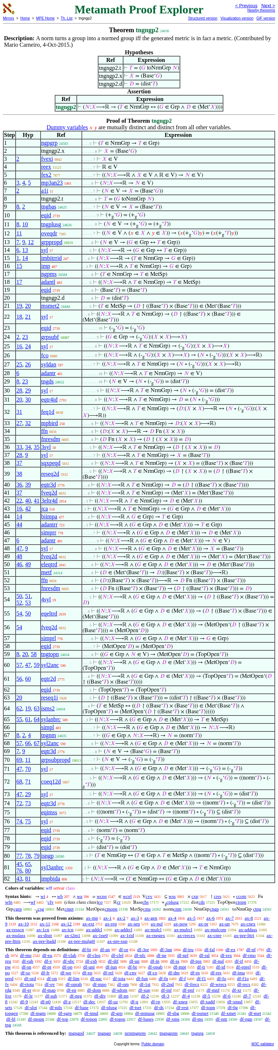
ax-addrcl (123, 929)
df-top (62, 1019)
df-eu (47, 955)
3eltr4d (49, 500)
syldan (48, 364)
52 (19, 603)
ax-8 (249, 918)
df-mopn (36, 1019)
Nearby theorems (261, 10)
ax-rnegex (155, 935)
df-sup (144, 990)
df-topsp (117, 1019)
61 (28, 719)
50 (19, 596)
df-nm (221, 1019)
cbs (146, 902)
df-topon (89, 1019)
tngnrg (197, 1033)
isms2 (48, 708)
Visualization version (236, 18)
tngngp (104, 1033)
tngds (47, 381)
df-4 (186, 996)
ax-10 (23, 924)
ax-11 (45, 924)
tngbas (48, 206)
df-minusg (144, 1013)
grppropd (52, 242)
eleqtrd (49, 564)
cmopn (111, 909)
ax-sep (134, 924)
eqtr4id (49, 399)
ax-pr (203, 924)
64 (36, 719)
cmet (68, 909)
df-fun (142, 978)
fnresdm (50, 439)
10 (25, 224)
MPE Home (45, 18)
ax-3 (135, 918)
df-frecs (192, 984)
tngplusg (51, 224)
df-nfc (140, 955)
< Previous (246, 5)
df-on (52, 978)
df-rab (27, 961)
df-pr (46, 967)
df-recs (243, 984)
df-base (81, 1007)
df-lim (74, 978)
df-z (67, 1001)
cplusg (173, 902)
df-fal (209, 949)
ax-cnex (248, 924)
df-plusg (109, 1007)
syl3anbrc (52, 867)
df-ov (50, 984)
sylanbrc (51, 719)
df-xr (236, 990)
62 (19, 708)
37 (19, 463)
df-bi (86, 949)
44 (19, 524)
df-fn (163, 978)
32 (28, 423)
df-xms (173, 1019)
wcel (127, 896)
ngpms (49, 274)
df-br (132, 967)
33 (19, 447)
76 (19, 871)
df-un (134, 961)
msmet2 (50, 306)
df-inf (166, 990)
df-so (25, 972)
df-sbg (173, 1013)
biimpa (49, 516)
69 (19, 760)
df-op (67, 967)
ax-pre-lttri (244, 935)
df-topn (208, 1007)
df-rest (182, 1007)
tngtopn (50, 654)
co (100, 902)
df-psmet (200, 1013)
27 (19, 423)
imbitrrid (51, 258)
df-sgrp (65, 1013)
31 (19, 412)
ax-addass (248, 929)
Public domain (153, 1044)
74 (19, 821)
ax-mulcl (153, 929)
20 (28, 306)
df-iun (111, 967)
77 (19, 856)
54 (19, 613)
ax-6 (210, 918)
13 (25, 250)
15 (19, 266)
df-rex (226, 955)
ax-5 (191, 918)
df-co (152, 972)
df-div (100, 996)
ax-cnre (214, 935)
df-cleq (94, 955)
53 (28, 603)
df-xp (87, 972)
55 (19, 719)
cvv (149, 896)
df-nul (218, 961)
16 (19, 346)
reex (46, 167)
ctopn (241, 902)
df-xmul (235, 1001)
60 (28, 679)
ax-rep (111, 924)
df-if (239, 961)
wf (32, 902)
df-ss (174, 961)
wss (172, 896)
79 (36, 856)
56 (19, 679)
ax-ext (88, 924)
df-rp (155, 1001)
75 (28, 821)
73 (28, 803)
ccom (241, 896)
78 (28, 856)
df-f (182, 978)
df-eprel (243, 967)
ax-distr (45, 935)
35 (36, 447)
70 (28, 769)
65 (28, 864)
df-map (49, 990)
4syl (46, 599)
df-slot (31, 1007)
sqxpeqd (50, 463)
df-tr (201, 967)
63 (36, 708)
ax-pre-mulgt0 (81, 941)
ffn (44, 431)
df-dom (94, 990)
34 (28, 447)
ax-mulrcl (183, 929)
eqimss (49, 812)
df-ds (159, 1007)
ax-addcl (94, 929)
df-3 (165, 996)
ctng (257, 909)
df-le (28, 996)
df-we (65, 972)
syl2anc (50, 665)
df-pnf (188, 990)
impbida (50, 878)
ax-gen (150, 918)
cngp (214, 909)
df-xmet (228, 1013)
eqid (46, 215)
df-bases (145, 1019)
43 (19, 878)
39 (28, 485)
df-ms (197, 1019)
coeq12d (51, 781)
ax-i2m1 (72, 935)
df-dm (174, 972)
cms (147, 909)
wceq (101, 896)
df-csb (91, 961)
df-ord (30, 978)
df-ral (204, 955)
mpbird (49, 423)
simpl (47, 727)
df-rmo (249, 955)
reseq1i (49, 697)
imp (45, 266)
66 (28, 743)
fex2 (46, 175)
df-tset (135, 1007)
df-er (26, 990)
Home (25, 18)
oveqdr (49, 233)
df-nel (183, 955)
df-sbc (69, 961)
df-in (154, 961)
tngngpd (76, 1033)
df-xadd (207, 1001)
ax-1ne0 (100, 935)
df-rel (108, 972)
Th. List (67, 18)
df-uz (113, 1001)
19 (19, 306)
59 (36, 665)
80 (28, 871)
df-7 (247, 996)
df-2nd (167, 984)
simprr (48, 532)
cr (119, 902)
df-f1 (201, 978)
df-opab (155, 967)
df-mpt (179, 967)
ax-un (224, 924)
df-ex (230, 949)
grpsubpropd (56, 760)
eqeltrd (49, 613)
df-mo (25, 955)
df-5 (206, 996)
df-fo (221, 978)
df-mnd (91, 1013)
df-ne (161, 955)
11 (19, 233)
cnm (177, 909)
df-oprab (74, 984)
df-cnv (130, 972)
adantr (48, 373)
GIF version (265, 18)
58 (34, 654)
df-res (216, 972)
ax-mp (92, 918)
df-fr (45, 972)
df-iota (119, 978)
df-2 (145, 996)
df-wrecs (218, 984)
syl (44, 250)
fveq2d (49, 493)
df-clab (69, 955)
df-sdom (119, 990)
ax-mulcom (215, 929)
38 (19, 474)
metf (46, 572)
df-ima (238, 972)
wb (60, 896)
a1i (45, 191)
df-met (254, 1013)
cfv (50, 902)
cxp (194, 896)
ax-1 (108, 918)
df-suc (96, 978)
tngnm (48, 735)
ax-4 (172, 918)
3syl (46, 447)
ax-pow (180, 924)
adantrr (49, 524)
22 (19, 500)
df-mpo (99, 984)
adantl (48, 282)
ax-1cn (43, 929)
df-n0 (46, 1001)
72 (19, 803)
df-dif (113, 961)
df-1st (144, 984)
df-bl (10, 1019)
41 (36, 500)
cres (218, 896)
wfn (8, 902)
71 (28, 781)
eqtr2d (48, 679)
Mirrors (8, 18)
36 (19, 485)
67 (36, 743)
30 (28, 399)
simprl (48, 638)
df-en (71, 990)
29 (28, 390)
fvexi (47, 159)
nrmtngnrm (135, 1033)
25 (19, 364)
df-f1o (243, 978)
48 (19, 556)
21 (28, 317)
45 (19, 864)
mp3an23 (52, 183)
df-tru (188, 949)
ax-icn (67, 929)
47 (19, 548)
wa (79, 896)
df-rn (195, 972)
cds (201, 902)
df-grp (117, 1013)
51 (28, 596)
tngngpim (169, 1033)
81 (28, 878)
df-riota (27, 984)
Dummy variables (67, 127)
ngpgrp (49, 143)
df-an (105, 949)
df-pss (196, 961)
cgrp (17, 909)
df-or (123, 949)
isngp (47, 856)
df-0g (233, 1007)
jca (44, 508)
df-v (48, 961)
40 (28, 500)
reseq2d (50, 474)
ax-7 (230, 918)
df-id (220, 967)
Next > (268, 5)
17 (19, 282)
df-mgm (38, 1013)
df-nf (251, 949)
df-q (134, 1001)
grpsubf (50, 337)
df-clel (117, 955)
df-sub (51, 996)
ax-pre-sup (118, 941)
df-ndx (56, 1007)
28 (19, 390)
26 (28, 364)
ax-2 (121, 918)
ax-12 (66, 924)
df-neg (76, 996)
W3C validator (262, 1044)
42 (28, 508)
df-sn (26, 967)
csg (41, 909)
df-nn (123, 996)
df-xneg (180, 1001)
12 (31, 242)
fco (45, 355)
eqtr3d (48, 485)
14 (25, 258)
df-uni (89, 967)
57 (19, 665)
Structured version (202, 18)
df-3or (143, 949)
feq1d (47, 412)
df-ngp (246, 1019)
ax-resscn (15, 929)
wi (43, 896)
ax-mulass (15, 935)
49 (28, 564)
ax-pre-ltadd (44, 941)
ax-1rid (127, 935)
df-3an (166, 949)
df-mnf (213, 990)
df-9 (24, 1001)
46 (19, 564)
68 (19, 781)
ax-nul (157, 924)
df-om (123, 984)
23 (25, 337)
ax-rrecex (186, 935)
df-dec (89, 1001)
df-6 (227, 996)
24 (28, 346)
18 (19, 317)
